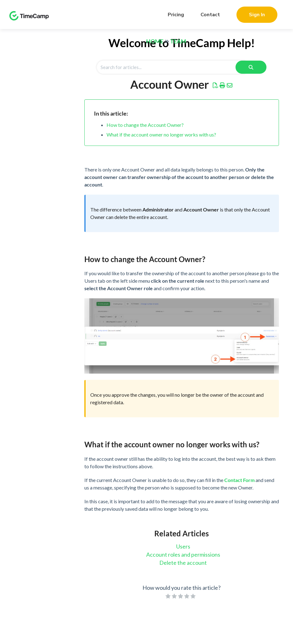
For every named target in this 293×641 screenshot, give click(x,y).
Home (154, 41)
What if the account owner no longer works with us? (161, 134)
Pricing (176, 14)
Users (183, 546)
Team (178, 41)
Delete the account (183, 562)
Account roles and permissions (183, 554)
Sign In (257, 14)
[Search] (251, 67)
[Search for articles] (171, 67)
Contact (210, 14)
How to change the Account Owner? (145, 125)
